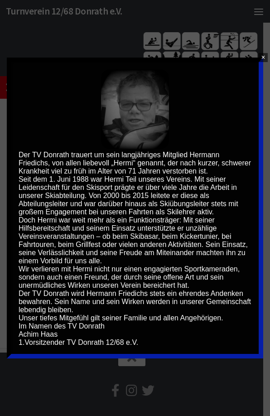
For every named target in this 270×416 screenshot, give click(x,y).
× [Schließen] (263, 57)
